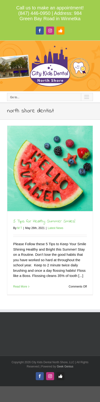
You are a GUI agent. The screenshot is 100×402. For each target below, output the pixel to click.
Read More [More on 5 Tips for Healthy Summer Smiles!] (20, 286)
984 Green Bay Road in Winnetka (51, 16)
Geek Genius (65, 366)
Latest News (55, 228)
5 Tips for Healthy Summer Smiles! (44, 221)
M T (19, 228)
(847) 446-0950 (34, 13)
